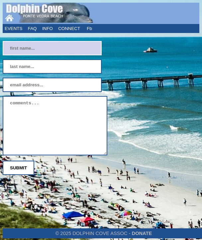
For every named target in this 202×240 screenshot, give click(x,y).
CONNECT (69, 28)
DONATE (142, 233)
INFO (47, 28)
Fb (90, 28)
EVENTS (13, 28)
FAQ (32, 28)
